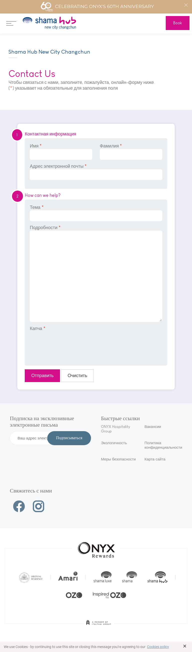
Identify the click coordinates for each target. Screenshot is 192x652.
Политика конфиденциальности (163, 445)
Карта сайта (154, 459)
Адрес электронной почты (96, 172)
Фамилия (131, 151)
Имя (61, 151)
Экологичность (114, 443)
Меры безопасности (118, 459)
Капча (38, 328)
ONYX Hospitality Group (115, 428)
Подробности (96, 273)
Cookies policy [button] (158, 647)
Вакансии (152, 426)
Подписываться (69, 438)
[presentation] (68, 345)
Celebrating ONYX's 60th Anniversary (97, 7)
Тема (96, 213)
